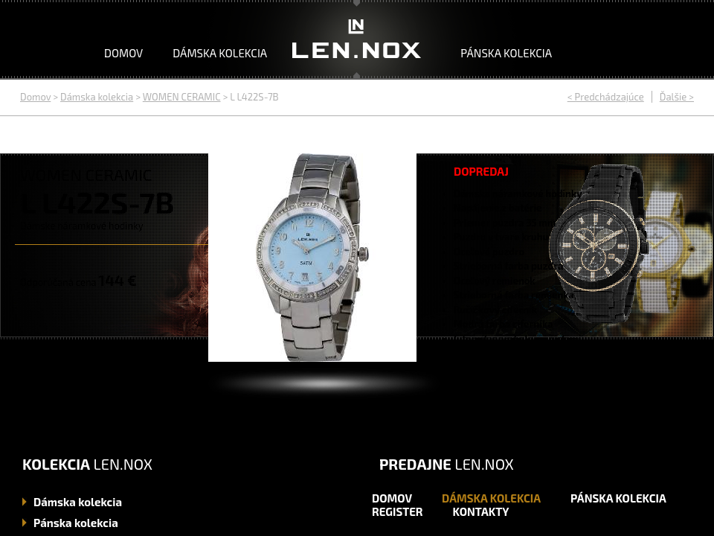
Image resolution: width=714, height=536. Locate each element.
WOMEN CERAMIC (182, 97)
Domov (123, 53)
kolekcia (77, 501)
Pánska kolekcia (506, 53)
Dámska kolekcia (220, 53)
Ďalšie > (677, 97)
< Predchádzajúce (605, 97)
